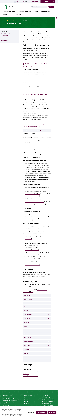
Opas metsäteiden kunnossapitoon (33, 191)
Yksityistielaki (28, 238)
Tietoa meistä (16, 14)
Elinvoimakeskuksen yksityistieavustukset (35, 204)
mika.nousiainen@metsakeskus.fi (30, 375)
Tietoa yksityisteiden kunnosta (7, 33)
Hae (51, 6)
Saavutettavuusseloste (47, 401)
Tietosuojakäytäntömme (48, 399)
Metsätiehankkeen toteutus (32, 266)
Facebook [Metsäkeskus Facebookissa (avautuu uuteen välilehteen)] (27, 397)
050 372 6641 (26, 373)
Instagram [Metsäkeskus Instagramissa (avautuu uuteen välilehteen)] (27, 399)
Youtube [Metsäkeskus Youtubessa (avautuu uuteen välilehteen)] (27, 403)
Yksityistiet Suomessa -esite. (42, 163)
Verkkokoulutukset (4, 38)
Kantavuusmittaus (30, 269)
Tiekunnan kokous (30, 241)
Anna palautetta (46, 397)
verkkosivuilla (45, 216)
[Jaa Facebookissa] (56, 18)
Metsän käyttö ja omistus (9, 11)
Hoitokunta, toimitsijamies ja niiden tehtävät (36, 243)
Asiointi (36, 11)
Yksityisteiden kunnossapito (32, 249)
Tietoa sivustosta (46, 403)
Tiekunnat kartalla (4, 35)
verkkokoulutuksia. (36, 228)
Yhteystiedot (34, 1)
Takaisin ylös (47, 384)
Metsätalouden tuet (45, 11)
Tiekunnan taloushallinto (31, 245)
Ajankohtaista (6, 14)
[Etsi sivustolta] (33, 6)
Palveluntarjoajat (4, 40)
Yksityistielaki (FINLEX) (41, 165)
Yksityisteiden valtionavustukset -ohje (34, 201)
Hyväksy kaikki (52, 412)
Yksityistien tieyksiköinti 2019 (32, 196)
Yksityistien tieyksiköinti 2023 (32, 193)
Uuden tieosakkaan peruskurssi (33, 236)
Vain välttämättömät (41, 412)
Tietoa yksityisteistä (5, 36)
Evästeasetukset (31, 412)
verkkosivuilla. (29, 220)
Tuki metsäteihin (28, 208)
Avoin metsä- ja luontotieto (24, 11)
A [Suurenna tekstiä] (17, 1)
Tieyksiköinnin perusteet (31, 247)
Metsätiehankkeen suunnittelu (32, 264)
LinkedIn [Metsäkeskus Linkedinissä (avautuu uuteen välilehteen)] (26, 401)
